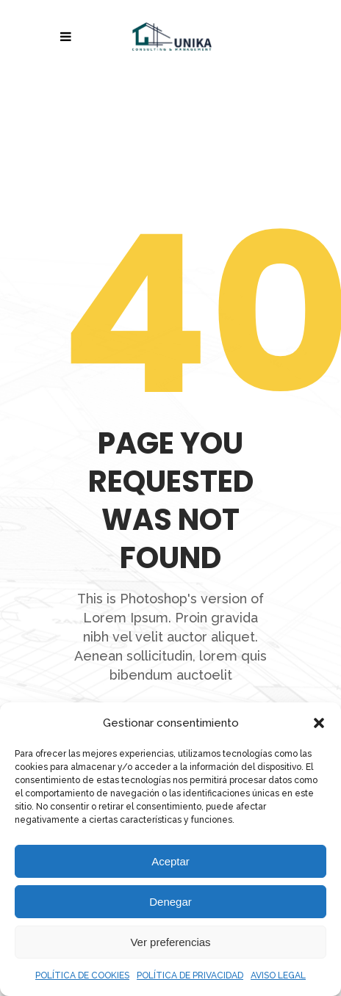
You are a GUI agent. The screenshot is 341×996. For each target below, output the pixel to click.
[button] (319, 723)
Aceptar (170, 861)
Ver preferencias (170, 942)
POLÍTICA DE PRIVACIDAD (190, 975)
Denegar (170, 901)
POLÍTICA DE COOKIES (82, 975)
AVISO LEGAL (278, 975)
